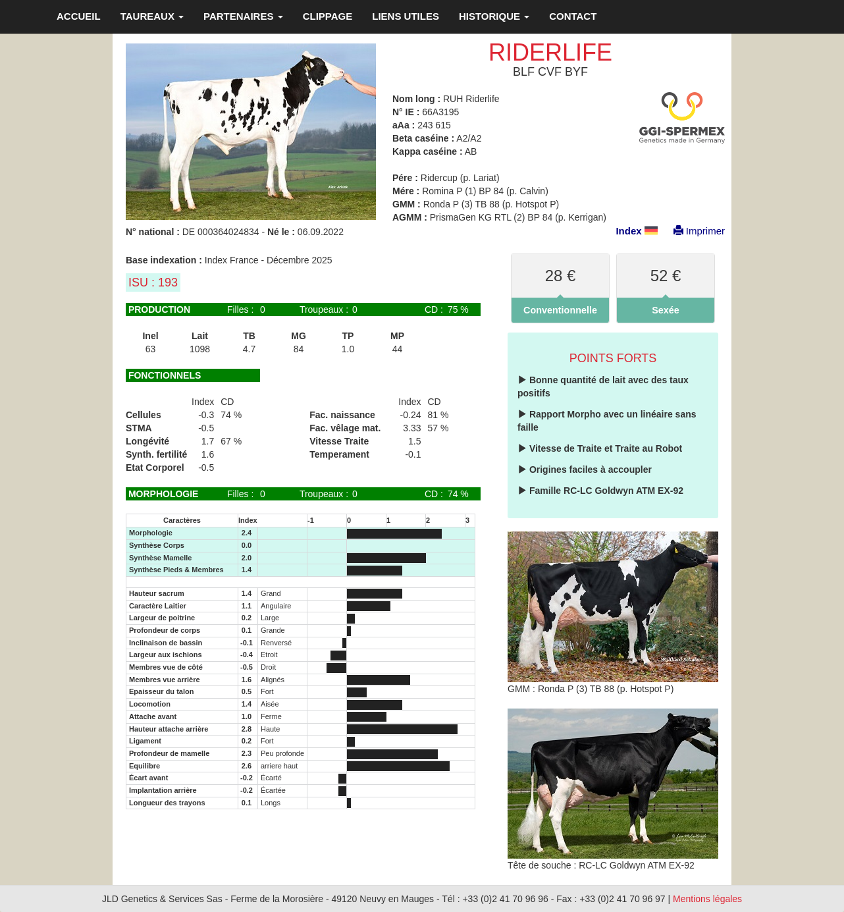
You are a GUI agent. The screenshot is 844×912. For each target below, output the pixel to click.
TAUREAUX (152, 16)
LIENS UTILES (405, 16)
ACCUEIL (79, 16)
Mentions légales (707, 899)
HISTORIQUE (494, 16)
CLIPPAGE (328, 16)
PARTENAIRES (243, 16)
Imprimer (692, 230)
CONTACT (572, 16)
